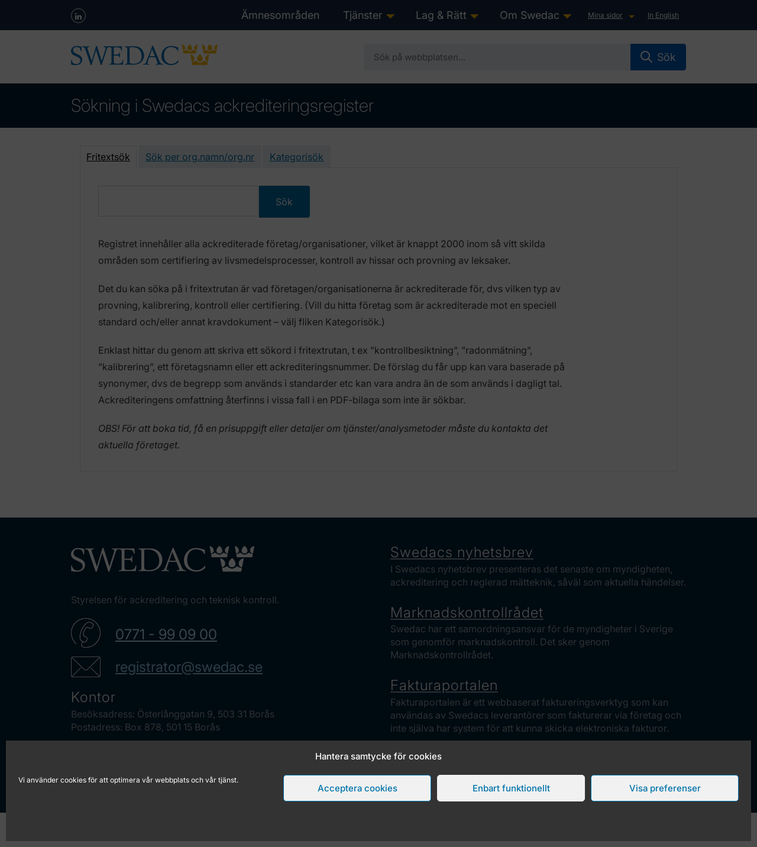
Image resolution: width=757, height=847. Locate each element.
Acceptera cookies (357, 788)
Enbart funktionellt (511, 788)
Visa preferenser (665, 788)
